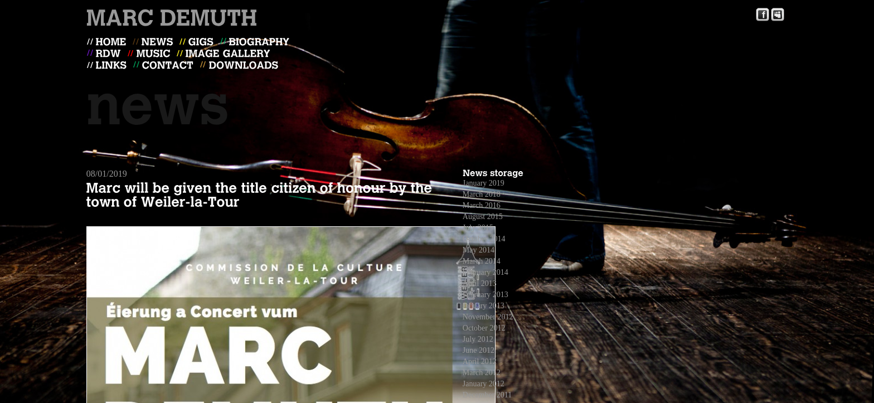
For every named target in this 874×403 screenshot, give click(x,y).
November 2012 (488, 317)
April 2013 (480, 283)
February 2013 (485, 294)
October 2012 (484, 328)
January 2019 (483, 183)
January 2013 (483, 306)
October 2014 (484, 239)
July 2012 (478, 339)
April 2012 (480, 361)
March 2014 (482, 261)
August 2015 (483, 216)
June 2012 (478, 350)
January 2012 (483, 384)
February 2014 (485, 272)
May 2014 (478, 250)
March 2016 (482, 205)
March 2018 (482, 194)
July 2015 (478, 228)
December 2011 (487, 395)
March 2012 (482, 372)
